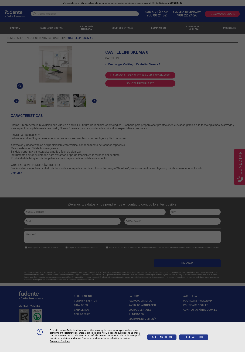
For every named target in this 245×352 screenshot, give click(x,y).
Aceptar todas (162, 337)
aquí (101, 338)
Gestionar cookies (60, 341)
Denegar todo (194, 337)
